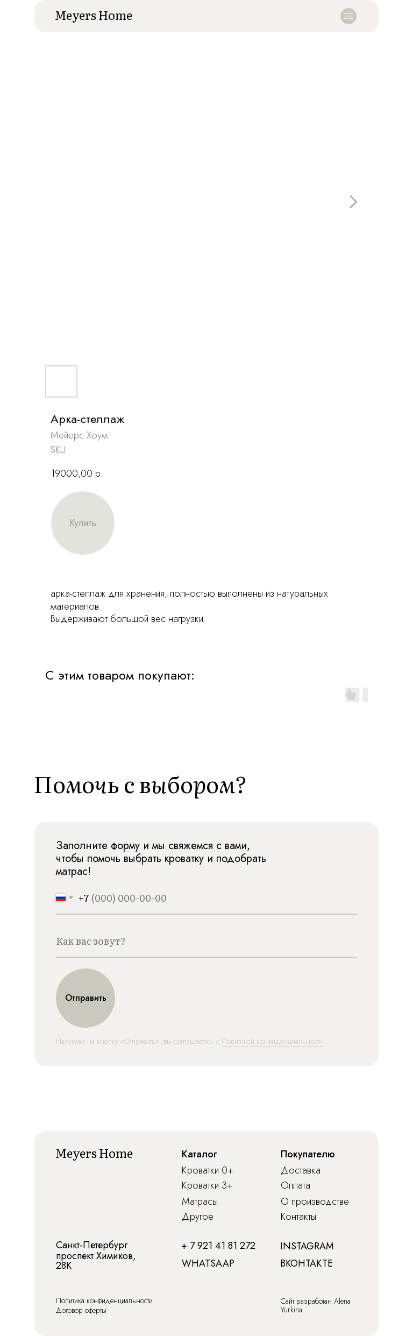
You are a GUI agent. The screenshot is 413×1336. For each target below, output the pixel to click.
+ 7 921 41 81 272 (218, 1246)
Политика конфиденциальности (104, 1300)
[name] (206, 941)
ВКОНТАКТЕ (306, 1263)
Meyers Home (93, 15)
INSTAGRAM (307, 1246)
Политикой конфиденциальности (272, 1041)
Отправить (85, 998)
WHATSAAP (208, 1263)
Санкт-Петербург (91, 1245)
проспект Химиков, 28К (96, 1261)
